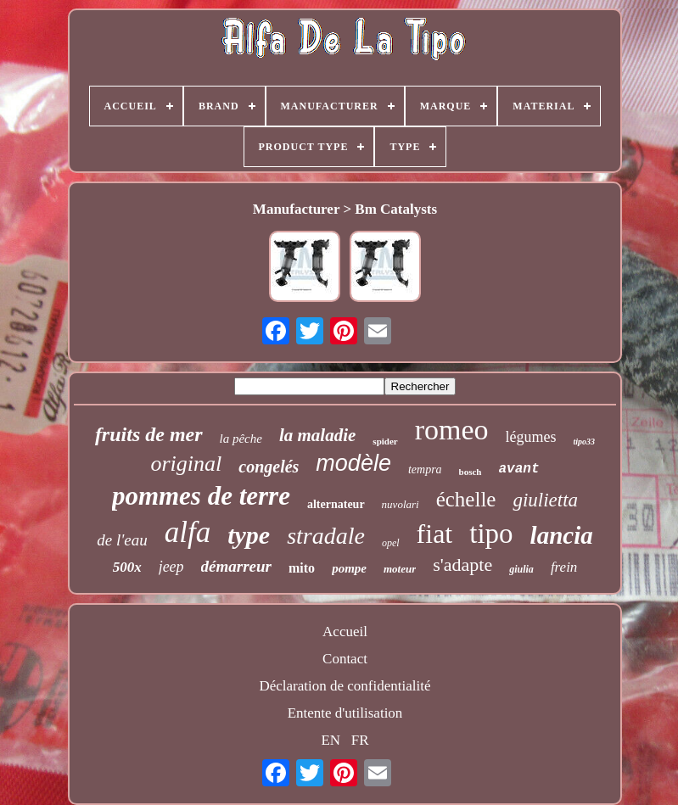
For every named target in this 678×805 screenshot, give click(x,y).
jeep (171, 566)
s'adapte (462, 564)
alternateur (336, 504)
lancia (561, 535)
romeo (452, 429)
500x (127, 567)
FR (360, 740)
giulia (521, 569)
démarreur (236, 566)
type (248, 535)
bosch (470, 472)
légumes (531, 436)
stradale (326, 536)
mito (302, 568)
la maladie (317, 435)
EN (330, 740)
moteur (400, 568)
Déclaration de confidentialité (344, 686)
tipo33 (585, 441)
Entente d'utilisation (345, 713)
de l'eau (122, 540)
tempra (425, 469)
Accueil (344, 631)
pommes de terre (201, 496)
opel (391, 543)
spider (385, 441)
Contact (344, 659)
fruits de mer (149, 434)
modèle (353, 463)
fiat (435, 533)
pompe (349, 568)
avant (519, 469)
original (185, 463)
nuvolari (400, 504)
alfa (187, 532)
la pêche (241, 438)
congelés (268, 466)
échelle (466, 499)
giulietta (545, 500)
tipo (491, 533)
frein (564, 567)
